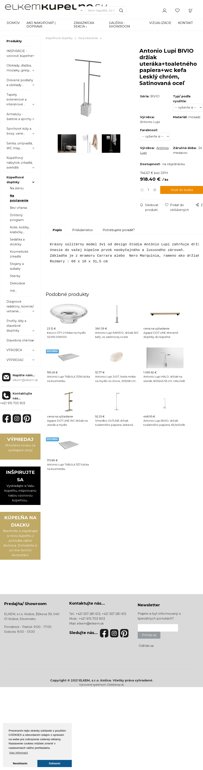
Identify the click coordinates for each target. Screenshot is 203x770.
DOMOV (13, 23)
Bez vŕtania (18, 208)
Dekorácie (17, 283)
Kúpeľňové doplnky (15, 179)
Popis (57, 230)
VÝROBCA (14, 350)
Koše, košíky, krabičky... (19, 229)
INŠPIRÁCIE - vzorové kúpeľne (20, 53)
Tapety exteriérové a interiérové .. (16, 99)
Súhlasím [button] (54, 763)
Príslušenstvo (82, 230)
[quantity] (148, 190)
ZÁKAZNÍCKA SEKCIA (84, 24)
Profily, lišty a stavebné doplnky (16, 325)
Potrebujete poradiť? (119, 230)
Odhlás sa (146, 646)
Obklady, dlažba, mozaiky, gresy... (19, 68)
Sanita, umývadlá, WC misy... (20, 145)
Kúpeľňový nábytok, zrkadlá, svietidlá (20, 162)
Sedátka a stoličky (17, 242)
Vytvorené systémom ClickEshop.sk (101, 684)
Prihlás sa (149, 635)
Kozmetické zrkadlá (19, 254)
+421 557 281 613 (88, 614)
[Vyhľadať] (80, 10)
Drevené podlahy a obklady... (20, 82)
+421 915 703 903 (12, 403)
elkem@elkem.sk (90, 623)
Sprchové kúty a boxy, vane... (19, 131)
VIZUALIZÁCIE (160, 23)
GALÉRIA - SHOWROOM (119, 24)
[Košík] (190, 10)
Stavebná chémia (20, 340)
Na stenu (17, 188)
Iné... (13, 291)
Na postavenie (19, 198)
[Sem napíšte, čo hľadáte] (106, 10)
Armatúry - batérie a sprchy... (20, 116)
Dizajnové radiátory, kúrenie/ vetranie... (20, 306)
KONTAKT (185, 23)
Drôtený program (17, 217)
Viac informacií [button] (18, 752)
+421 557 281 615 (114, 614)
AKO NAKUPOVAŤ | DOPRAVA (41, 24)
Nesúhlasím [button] (20, 763)
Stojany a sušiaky (17, 266)
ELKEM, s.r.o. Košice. (95, 680)
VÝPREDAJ (15, 360)
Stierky (15, 276)
